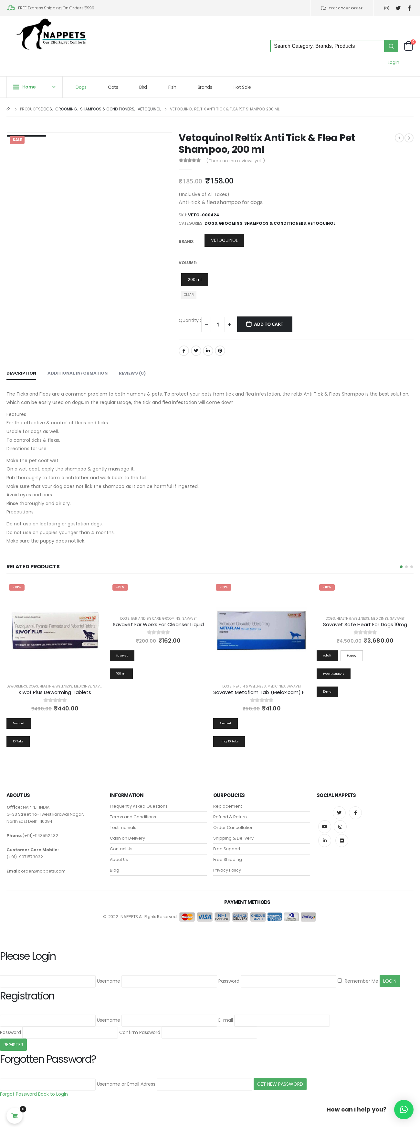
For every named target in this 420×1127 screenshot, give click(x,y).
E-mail (225, 1020)
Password (228, 981)
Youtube (324, 827)
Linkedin (324, 840)
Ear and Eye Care (146, 618)
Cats (113, 87)
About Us (119, 860)
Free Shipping (227, 860)
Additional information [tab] (77, 373)
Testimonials (123, 828)
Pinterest (220, 351)
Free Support (226, 849)
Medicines (82, 686)
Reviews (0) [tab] (132, 373)
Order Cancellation (233, 828)
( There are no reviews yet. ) (235, 161)
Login (393, 62)
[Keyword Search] (327, 46)
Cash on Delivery (127, 838)
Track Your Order (341, 8)
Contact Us (121, 849)
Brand (186, 241)
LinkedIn (208, 351)
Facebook (184, 351)
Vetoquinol (321, 223)
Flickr (341, 840)
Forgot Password (18, 1094)
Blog (114, 870)
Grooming (231, 223)
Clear (189, 294)
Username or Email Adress (126, 1084)
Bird (143, 87)
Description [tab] (21, 373)
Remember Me (358, 981)
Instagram (340, 827)
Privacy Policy (227, 870)
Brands (205, 87)
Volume (187, 262)
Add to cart (268, 324)
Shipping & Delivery (233, 838)
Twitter (196, 351)
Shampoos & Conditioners (275, 223)
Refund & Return (230, 817)
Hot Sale (242, 87)
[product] (54, 630)
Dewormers (16, 686)
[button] (401, 567)
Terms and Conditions (133, 817)
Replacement (227, 806)
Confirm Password (139, 1032)
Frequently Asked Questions (139, 806)
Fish (172, 87)
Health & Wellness (56, 686)
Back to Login (53, 1094)
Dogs (81, 87)
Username (108, 981)
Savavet (100, 686)
